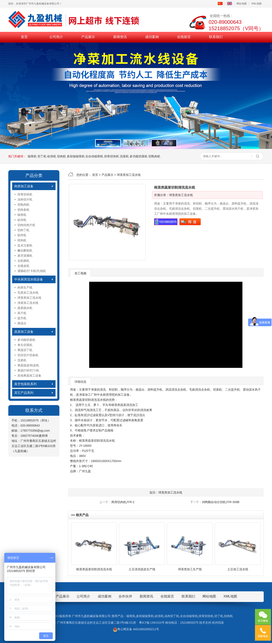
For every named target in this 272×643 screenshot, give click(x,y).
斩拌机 (21, 235)
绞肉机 (21, 240)
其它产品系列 (23, 392)
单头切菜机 (24, 345)
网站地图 (241, 3)
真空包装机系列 (25, 384)
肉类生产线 (24, 287)
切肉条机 (23, 209)
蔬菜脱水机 (24, 308)
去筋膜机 (23, 260)
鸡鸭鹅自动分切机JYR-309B (220, 502)
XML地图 (256, 3)
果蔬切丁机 (24, 350)
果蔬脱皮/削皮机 (28, 365)
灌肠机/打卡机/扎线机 (31, 271)
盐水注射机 (24, 245)
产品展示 (88, 37)
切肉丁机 (23, 230)
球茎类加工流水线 (29, 297)
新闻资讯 (120, 37)
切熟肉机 (154, 156)
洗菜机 (124, 156)
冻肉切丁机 (171, 616)
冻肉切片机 (24, 199)
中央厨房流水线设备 (28, 279)
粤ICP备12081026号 (152, 622)
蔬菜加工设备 (23, 331)
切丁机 (41, 156)
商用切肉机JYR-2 (123, 502)
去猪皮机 (23, 265)
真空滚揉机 (24, 255)
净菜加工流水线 (27, 302)
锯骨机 (32, 156)
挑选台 (21, 323)
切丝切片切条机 (27, 355)
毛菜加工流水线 (27, 292)
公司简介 (56, 37)
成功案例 (152, 37)
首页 (24, 37)
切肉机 (61, 156)
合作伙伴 (125, 596)
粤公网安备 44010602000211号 (136, 629)
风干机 (21, 313)
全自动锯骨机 (94, 156)
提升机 (21, 318)
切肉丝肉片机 (26, 225)
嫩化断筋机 (24, 250)
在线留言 (184, 37)
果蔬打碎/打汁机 (28, 370)
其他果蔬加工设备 (29, 375)
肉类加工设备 (23, 186)
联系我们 (216, 37)
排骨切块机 (111, 156)
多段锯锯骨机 (76, 156)
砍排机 (51, 156)
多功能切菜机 (138, 156)
